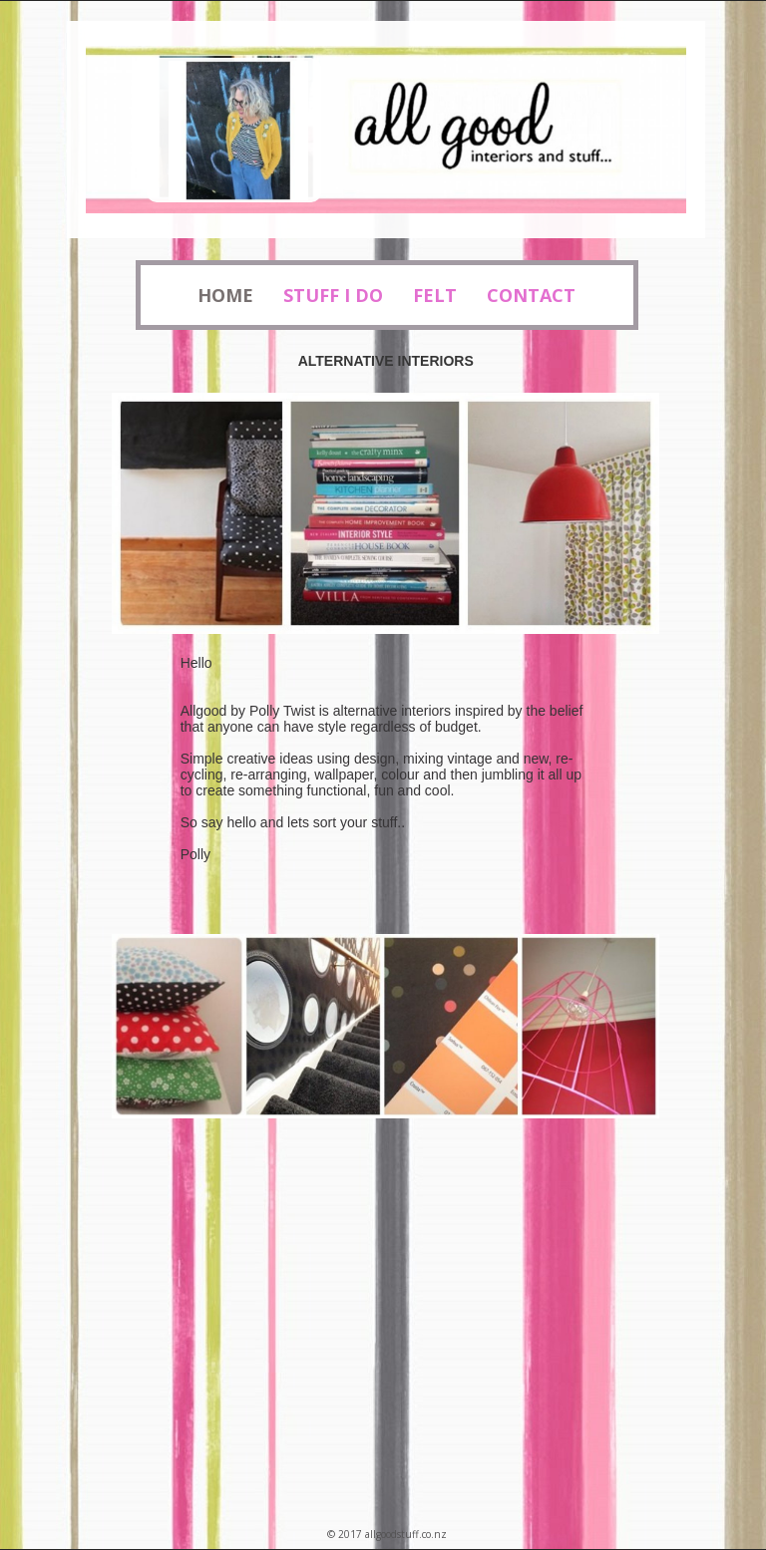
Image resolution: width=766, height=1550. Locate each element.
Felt (435, 295)
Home (225, 295)
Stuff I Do (333, 295)
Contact (531, 295)
